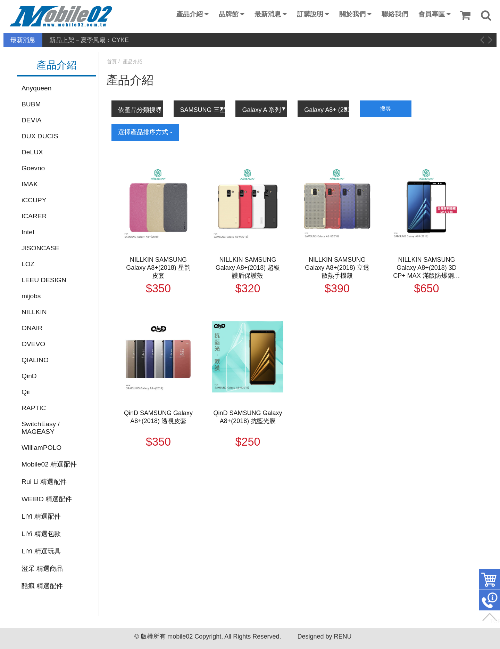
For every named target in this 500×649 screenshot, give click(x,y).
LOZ (28, 264)
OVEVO (33, 344)
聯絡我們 (395, 14)
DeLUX (32, 152)
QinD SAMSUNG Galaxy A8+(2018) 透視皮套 (158, 416)
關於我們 (352, 14)
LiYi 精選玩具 (41, 551)
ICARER (34, 216)
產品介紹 (189, 14)
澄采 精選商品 (42, 568)
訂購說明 (310, 14)
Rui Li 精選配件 (44, 481)
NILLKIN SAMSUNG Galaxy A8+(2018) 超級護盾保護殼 (248, 267)
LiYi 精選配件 (41, 516)
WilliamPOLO (41, 447)
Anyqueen (36, 88)
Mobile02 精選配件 (49, 464)
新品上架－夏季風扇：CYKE (89, 39)
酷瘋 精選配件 (42, 586)
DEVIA (32, 120)
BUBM (31, 104)
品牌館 (229, 14)
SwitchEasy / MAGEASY (41, 427)
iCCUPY (34, 200)
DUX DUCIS (40, 136)
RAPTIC (34, 408)
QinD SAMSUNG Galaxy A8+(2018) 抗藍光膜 (247, 416)
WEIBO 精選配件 (47, 499)
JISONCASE (40, 248)
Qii (26, 392)
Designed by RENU (324, 636)
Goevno (33, 168)
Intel (28, 232)
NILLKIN (34, 312)
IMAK (30, 184)
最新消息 (268, 14)
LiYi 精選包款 (41, 533)
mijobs (31, 296)
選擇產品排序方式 (145, 132)
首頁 (112, 61)
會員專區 (431, 14)
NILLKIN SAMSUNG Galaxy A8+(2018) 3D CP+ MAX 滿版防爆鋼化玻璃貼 (426, 268)
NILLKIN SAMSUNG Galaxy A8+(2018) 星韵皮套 (158, 267)
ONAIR (32, 328)
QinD (29, 376)
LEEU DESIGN (44, 280)
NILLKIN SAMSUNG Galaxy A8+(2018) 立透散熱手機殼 (337, 267)
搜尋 (385, 109)
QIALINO (35, 360)
